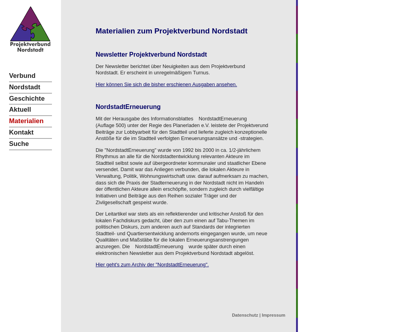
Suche (19, 144)
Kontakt (21, 132)
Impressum (273, 315)
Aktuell (20, 109)
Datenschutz (245, 315)
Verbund (22, 75)
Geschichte (26, 98)
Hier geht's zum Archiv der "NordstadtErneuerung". (152, 264)
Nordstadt (24, 87)
